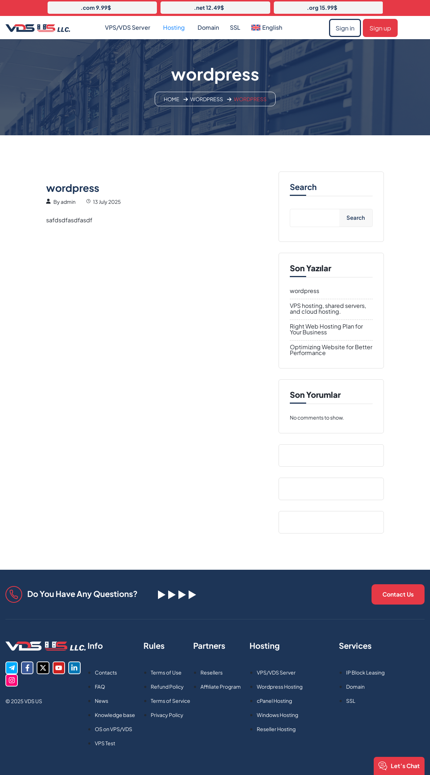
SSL (235, 27)
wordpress (304, 291)
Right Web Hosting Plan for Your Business (326, 329)
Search (303, 187)
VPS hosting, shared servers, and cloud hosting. (328, 308)
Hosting (174, 27)
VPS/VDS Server (127, 27)
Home (171, 99)
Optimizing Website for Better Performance (331, 350)
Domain (208, 27)
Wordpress (206, 99)
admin (68, 202)
